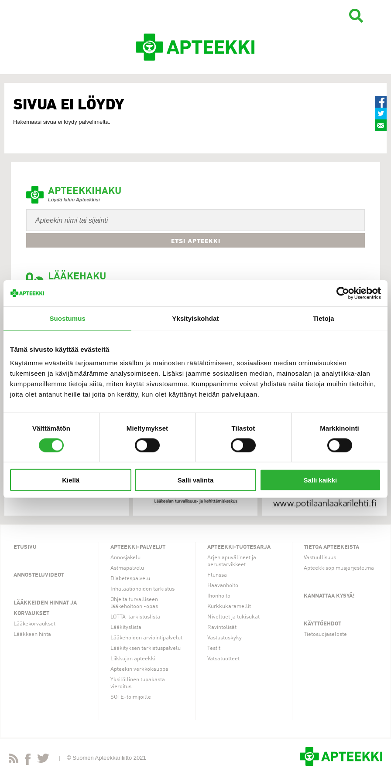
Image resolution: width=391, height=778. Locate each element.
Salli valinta (196, 480)
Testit (213, 648)
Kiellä (70, 480)
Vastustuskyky (224, 638)
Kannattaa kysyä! (329, 596)
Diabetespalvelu (130, 578)
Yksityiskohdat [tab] (195, 318)
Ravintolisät (222, 627)
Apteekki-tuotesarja (239, 547)
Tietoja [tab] (323, 318)
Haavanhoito (222, 585)
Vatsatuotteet (223, 659)
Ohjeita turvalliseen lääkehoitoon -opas (134, 603)
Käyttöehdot (322, 624)
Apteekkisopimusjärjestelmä (339, 568)
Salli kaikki (320, 480)
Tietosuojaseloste (325, 634)
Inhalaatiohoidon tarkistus (142, 589)
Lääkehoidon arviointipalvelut (146, 638)
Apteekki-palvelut (137, 547)
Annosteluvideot (39, 575)
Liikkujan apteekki (132, 659)
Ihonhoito (218, 596)
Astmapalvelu (127, 568)
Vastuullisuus (320, 558)
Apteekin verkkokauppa (139, 669)
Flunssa (217, 575)
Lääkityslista (125, 627)
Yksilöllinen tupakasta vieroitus (137, 683)
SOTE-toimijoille (130, 697)
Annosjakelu (125, 558)
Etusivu (25, 547)
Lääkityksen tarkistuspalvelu (145, 648)
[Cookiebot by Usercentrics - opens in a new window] (343, 292)
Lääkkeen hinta (32, 634)
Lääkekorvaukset (34, 624)
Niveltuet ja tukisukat (233, 617)
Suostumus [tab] (67, 318)
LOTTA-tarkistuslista (135, 617)
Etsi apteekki (195, 241)
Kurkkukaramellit (229, 606)
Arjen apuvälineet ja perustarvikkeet (231, 561)
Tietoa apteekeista (331, 547)
